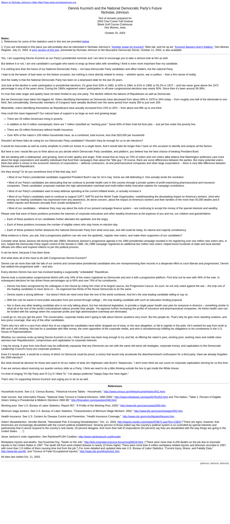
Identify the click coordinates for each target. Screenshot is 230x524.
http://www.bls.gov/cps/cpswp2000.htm (143, 405)
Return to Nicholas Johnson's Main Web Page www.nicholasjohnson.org (38, 2)
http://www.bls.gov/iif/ (13, 451)
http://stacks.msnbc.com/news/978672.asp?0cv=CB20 (149, 421)
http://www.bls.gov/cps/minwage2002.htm (158, 411)
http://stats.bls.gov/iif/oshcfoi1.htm (99, 451)
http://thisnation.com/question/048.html (93, 400)
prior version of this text (45, 50)
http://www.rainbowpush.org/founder (100, 436)
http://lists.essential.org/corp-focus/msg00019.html (113, 442)
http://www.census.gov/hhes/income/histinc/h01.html (134, 391)
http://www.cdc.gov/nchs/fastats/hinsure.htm (148, 416)
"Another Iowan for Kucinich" (128, 47)
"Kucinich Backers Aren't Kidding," (194, 47)
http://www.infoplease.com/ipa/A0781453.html (141, 397)
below (85, 41)
